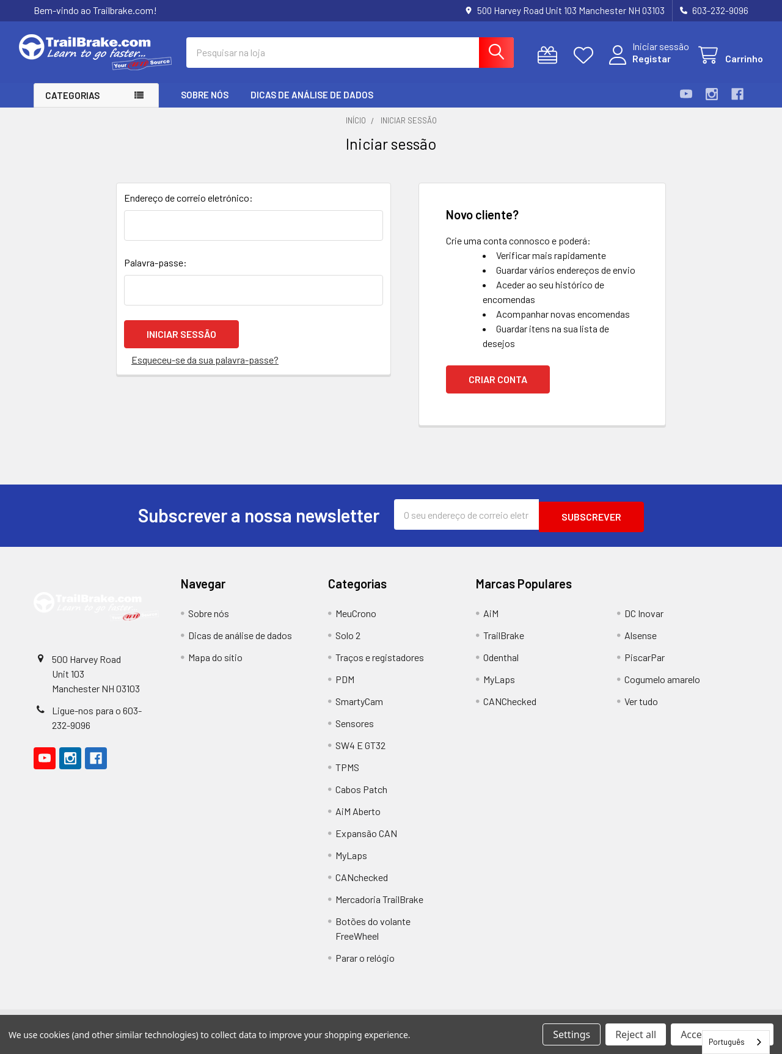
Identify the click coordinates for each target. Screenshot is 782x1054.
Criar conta (498, 390)
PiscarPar (644, 666)
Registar (637, 65)
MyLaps (351, 863)
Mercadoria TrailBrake (379, 907)
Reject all (635, 1034)
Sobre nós (204, 105)
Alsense (640, 644)
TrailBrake (503, 644)
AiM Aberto (358, 819)
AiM (491, 622)
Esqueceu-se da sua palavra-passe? (205, 367)
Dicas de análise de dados (311, 105)
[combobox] (736, 1042)
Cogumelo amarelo (662, 688)
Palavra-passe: (155, 273)
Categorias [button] (72, 106)
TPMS (347, 775)
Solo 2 (347, 644)
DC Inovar (643, 622)
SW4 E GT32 (360, 753)
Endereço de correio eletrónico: (188, 208)
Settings (571, 1034)
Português (727, 1042)
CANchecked (361, 885)
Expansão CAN (366, 841)
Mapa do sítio (215, 666)
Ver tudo (641, 709)
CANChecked (509, 709)
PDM (344, 688)
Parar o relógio (365, 966)
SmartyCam (359, 709)
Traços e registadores (379, 666)
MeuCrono (355, 622)
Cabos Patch (361, 797)
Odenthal (501, 666)
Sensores (354, 731)
